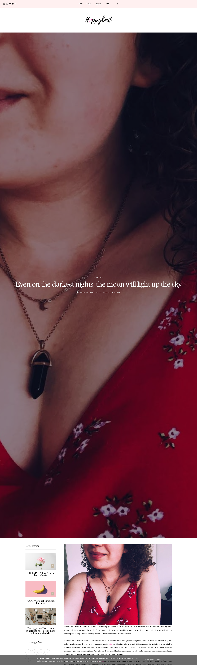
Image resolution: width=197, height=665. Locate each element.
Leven (98, 4)
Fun (107, 4)
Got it (159, 660)
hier (111, 644)
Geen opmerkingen (112, 292)
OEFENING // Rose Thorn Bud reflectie (40, 574)
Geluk (88, 4)
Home (81, 4)
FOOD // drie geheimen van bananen (41, 602)
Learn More (149, 660)
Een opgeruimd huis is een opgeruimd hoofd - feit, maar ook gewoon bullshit (40, 631)
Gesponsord (98, 277)
